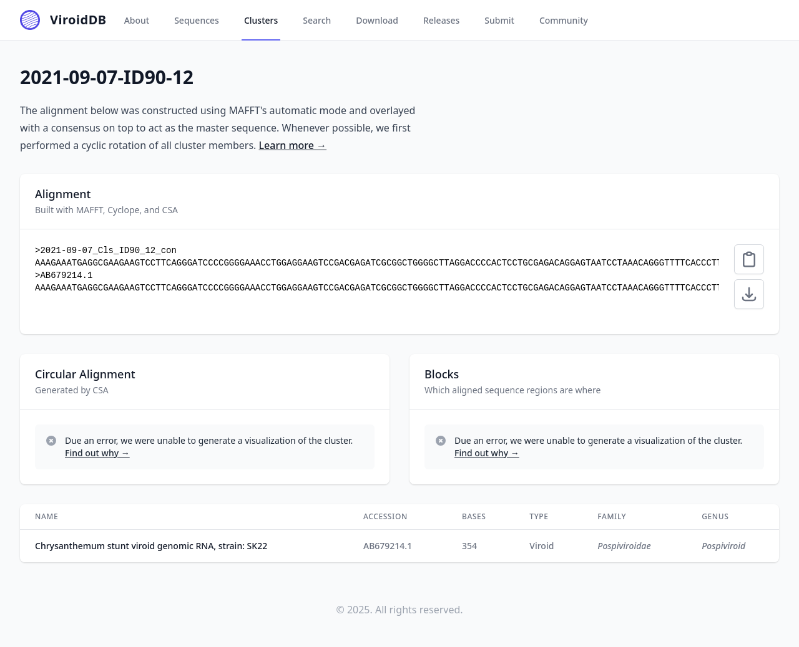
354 (469, 546)
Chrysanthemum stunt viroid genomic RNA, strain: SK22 (151, 546)
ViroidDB (78, 19)
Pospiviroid (723, 546)
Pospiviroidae (623, 546)
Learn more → (293, 145)
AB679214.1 (387, 546)
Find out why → (97, 453)
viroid (541, 546)
